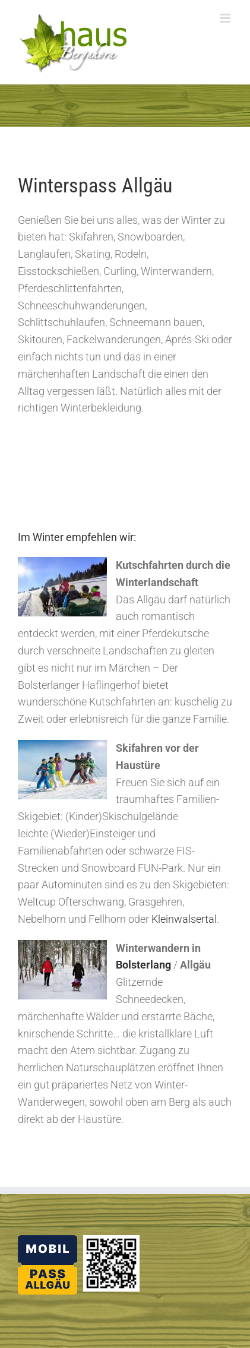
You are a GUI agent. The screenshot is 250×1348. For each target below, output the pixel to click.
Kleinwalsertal (184, 919)
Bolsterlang (143, 964)
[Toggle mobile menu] (226, 18)
